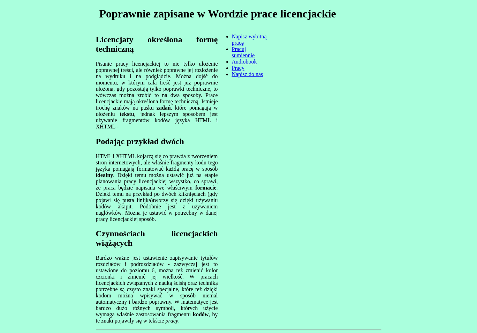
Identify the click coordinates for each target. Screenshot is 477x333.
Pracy (238, 68)
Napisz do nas (247, 74)
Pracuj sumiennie (243, 52)
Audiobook (244, 62)
